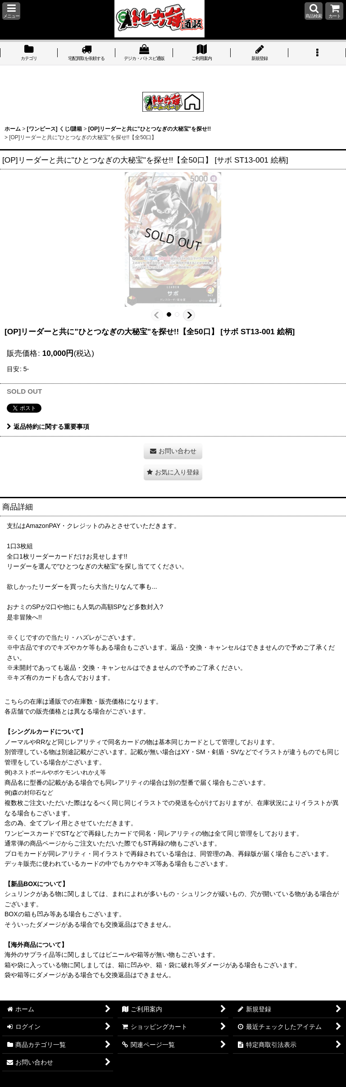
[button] (11, 11)
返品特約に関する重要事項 (48, 426)
